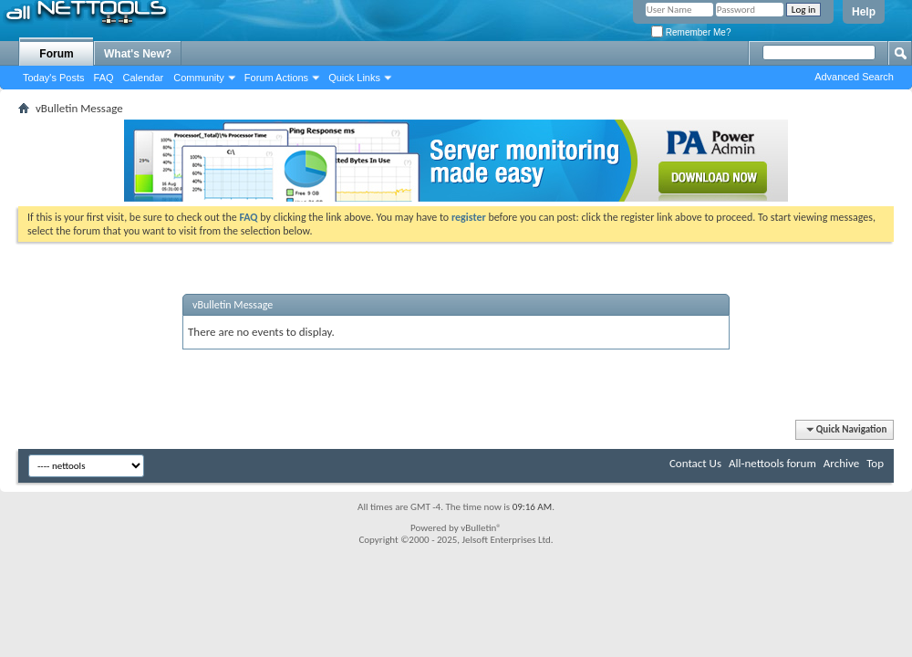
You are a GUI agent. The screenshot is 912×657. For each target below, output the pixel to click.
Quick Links (354, 77)
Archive (841, 463)
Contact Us (695, 463)
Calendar (143, 77)
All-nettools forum (772, 463)
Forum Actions (276, 77)
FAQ (104, 77)
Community (198, 77)
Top (875, 463)
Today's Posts (54, 77)
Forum (56, 53)
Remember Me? (691, 32)
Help (864, 11)
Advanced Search (854, 76)
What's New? (137, 53)
